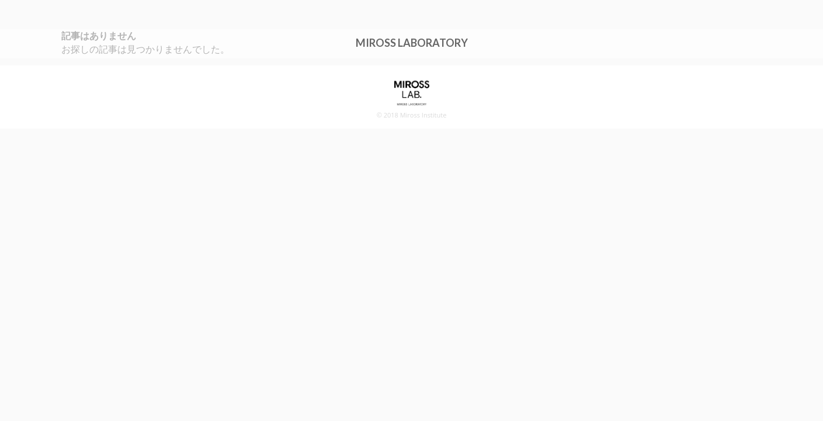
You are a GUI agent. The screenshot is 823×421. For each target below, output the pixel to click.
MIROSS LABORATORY (412, 42)
